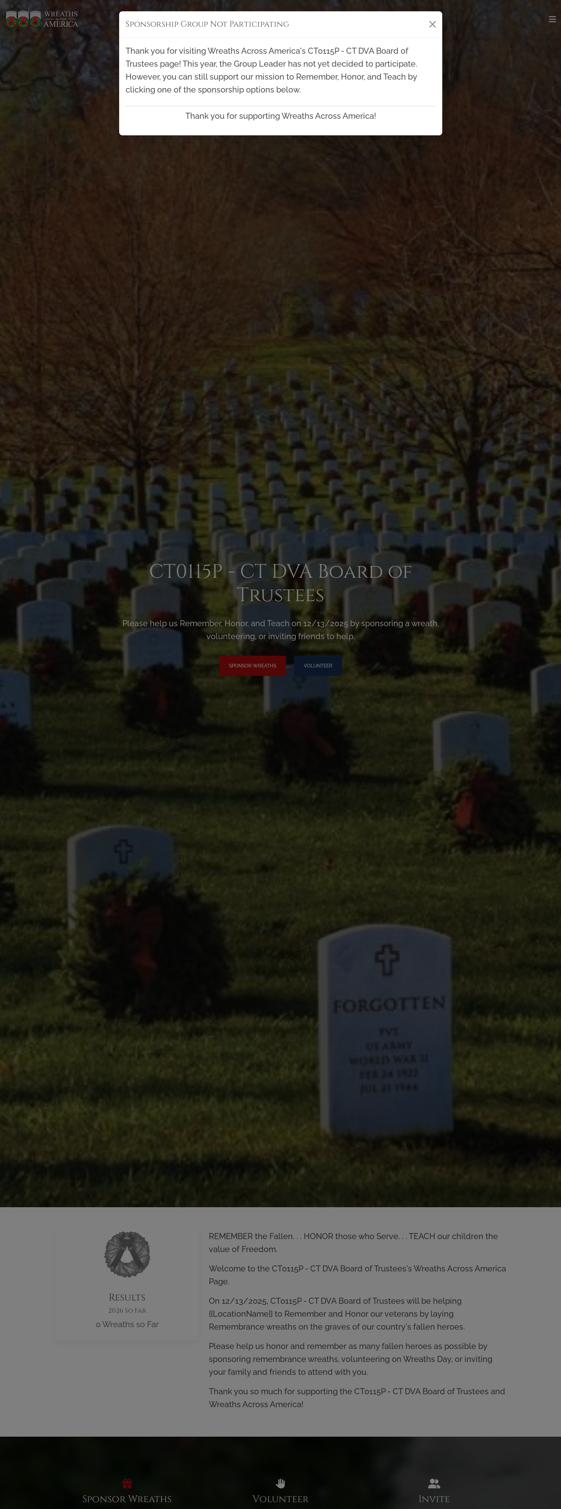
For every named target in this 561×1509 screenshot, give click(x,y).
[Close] (432, 24)
